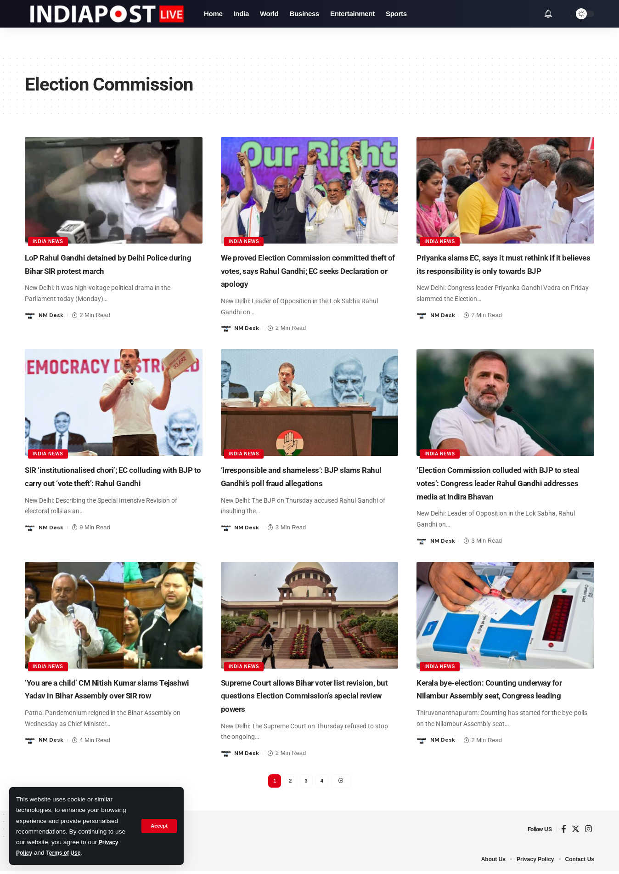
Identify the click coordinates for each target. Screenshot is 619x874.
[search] (561, 13)
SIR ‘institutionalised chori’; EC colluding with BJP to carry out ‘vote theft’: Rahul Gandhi (110, 482)
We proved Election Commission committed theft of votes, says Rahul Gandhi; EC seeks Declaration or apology (307, 270)
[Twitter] (575, 831)
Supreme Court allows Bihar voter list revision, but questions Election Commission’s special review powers (300, 695)
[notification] (548, 14)
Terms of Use (67, 852)
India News (49, 240)
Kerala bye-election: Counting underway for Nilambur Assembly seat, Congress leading (501, 695)
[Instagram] (588, 831)
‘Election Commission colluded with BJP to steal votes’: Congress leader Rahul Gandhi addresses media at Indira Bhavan (504, 482)
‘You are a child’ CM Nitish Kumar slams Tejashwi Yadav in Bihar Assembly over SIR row (109, 695)
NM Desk (52, 315)
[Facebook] (563, 831)
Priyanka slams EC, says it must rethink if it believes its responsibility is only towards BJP (503, 270)
